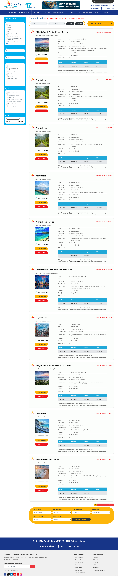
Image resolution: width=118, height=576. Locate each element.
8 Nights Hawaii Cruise (33, 222)
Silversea (10, 76)
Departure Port (38, 516)
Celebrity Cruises (12, 66)
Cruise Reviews (98, 1)
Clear (70, 23)
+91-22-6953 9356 (109, 8)
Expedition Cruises (80, 572)
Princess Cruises (12, 71)
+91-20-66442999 (98, 5)
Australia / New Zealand (14, 34)
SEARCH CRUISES (81, 519)
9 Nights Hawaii (30, 80)
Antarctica (10, 29)
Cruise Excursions (58, 12)
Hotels (96, 559)
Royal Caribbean (12, 74)
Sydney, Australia (12, 103)
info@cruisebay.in (108, 5)
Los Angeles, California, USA (15, 99)
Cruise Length (77, 509)
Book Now (41, 63)
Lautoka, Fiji (11, 97)
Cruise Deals (36, 12)
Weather (96, 567)
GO (32, 566)
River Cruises (78, 567)
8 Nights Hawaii (30, 128)
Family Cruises (79, 565)
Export (79, 23)
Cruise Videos (70, 12)
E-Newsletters (87, 12)
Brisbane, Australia (12, 93)
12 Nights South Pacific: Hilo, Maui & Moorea (43, 365)
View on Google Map (12, 559)
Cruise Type (57, 516)
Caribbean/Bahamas (13, 36)
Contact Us (106, 12)
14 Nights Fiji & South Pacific (36, 459)
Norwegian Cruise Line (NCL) (13, 68)
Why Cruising (12, 12)
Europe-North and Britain (14, 41)
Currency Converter (100, 570)
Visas (95, 565)
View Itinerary (41, 59)
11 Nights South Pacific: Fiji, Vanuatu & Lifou (43, 270)
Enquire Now (108, 1)
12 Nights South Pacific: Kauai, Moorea (51, 32)
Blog (79, 12)
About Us (97, 12)
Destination (37, 509)
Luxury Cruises (79, 557)
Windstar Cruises (12, 78)
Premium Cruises (79, 559)
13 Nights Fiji (29, 176)
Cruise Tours (46, 12)
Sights (96, 562)
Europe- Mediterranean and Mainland (15, 39)
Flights (96, 557)
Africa (9, 25)
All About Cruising (24, 12)
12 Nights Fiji (29, 413)
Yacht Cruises (78, 570)
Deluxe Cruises (79, 562)
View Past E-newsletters (11, 570)
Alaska (9, 27)
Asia (9, 31)
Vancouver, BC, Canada (14, 106)
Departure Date (58, 509)
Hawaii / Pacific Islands (14, 44)
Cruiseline (95, 509)
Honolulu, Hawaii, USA (13, 95)
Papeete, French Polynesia (14, 101)
